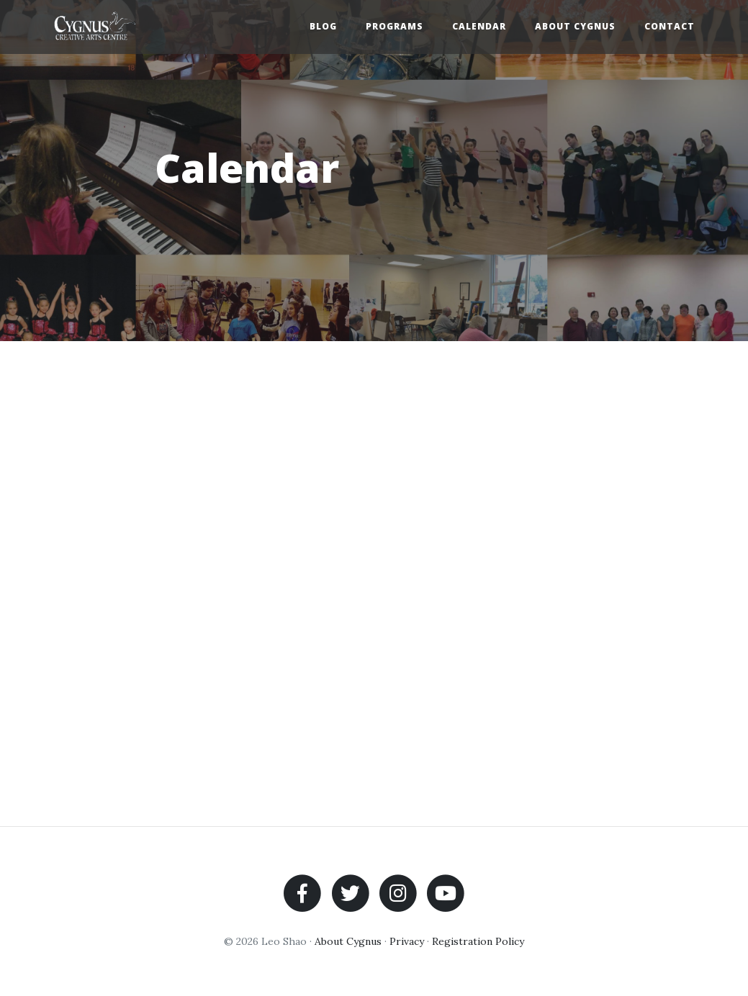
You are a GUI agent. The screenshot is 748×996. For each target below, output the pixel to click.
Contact (669, 26)
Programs (394, 26)
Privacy (406, 941)
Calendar (479, 26)
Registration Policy (478, 941)
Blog (323, 26)
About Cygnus (575, 26)
